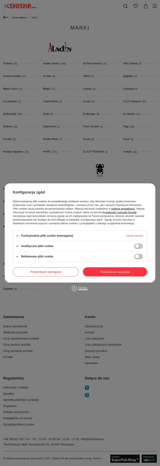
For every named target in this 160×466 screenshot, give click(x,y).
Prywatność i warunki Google (119, 212)
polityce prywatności (123, 208)
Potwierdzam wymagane (45, 272)
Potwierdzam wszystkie (115, 272)
